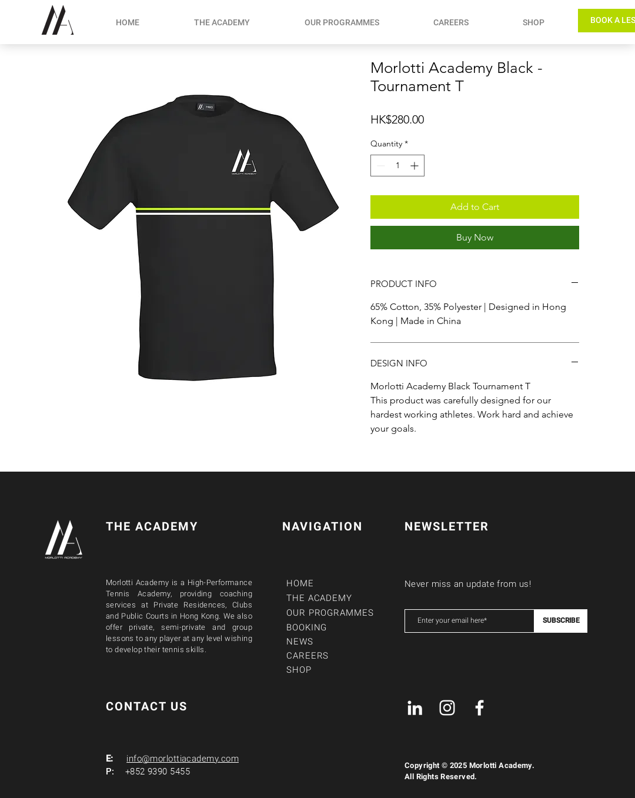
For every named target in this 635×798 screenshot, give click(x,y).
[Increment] (415, 165)
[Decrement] (379, 165)
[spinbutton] (397, 165)
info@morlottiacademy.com (182, 758)
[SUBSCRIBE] (560, 621)
